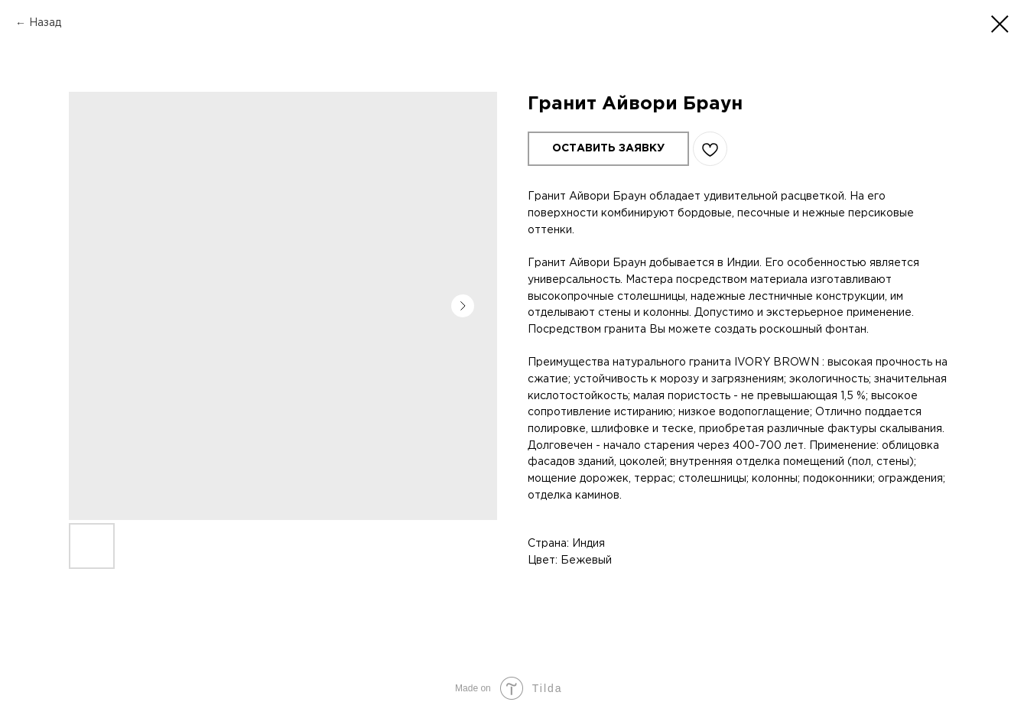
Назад (45, 23)
